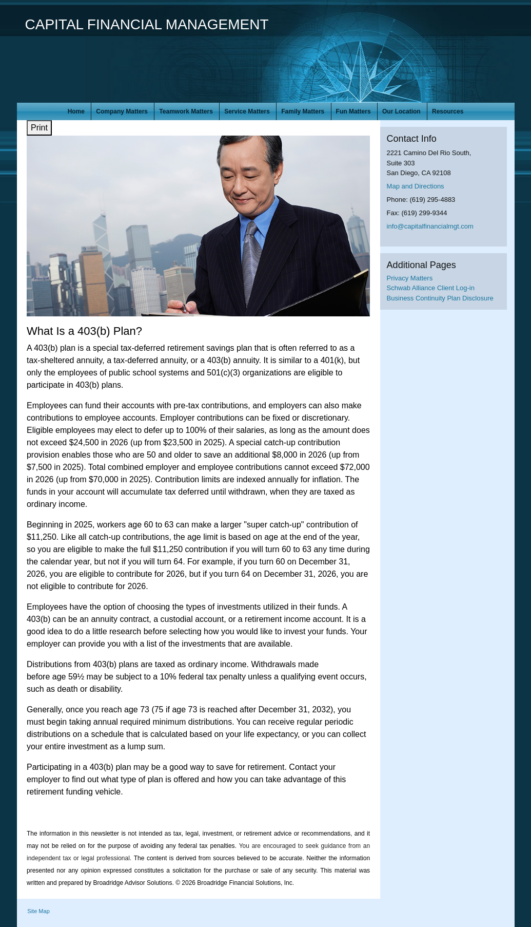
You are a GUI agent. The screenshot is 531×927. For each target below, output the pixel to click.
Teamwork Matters (185, 111)
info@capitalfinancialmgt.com (430, 226)
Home (76, 111)
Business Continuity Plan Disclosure (440, 298)
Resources (447, 111)
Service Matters (247, 111)
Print (39, 127)
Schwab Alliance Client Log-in (431, 288)
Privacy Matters (410, 278)
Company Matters (122, 111)
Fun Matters (353, 111)
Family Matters (302, 111)
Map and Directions (415, 186)
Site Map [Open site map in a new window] (38, 911)
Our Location (401, 111)
